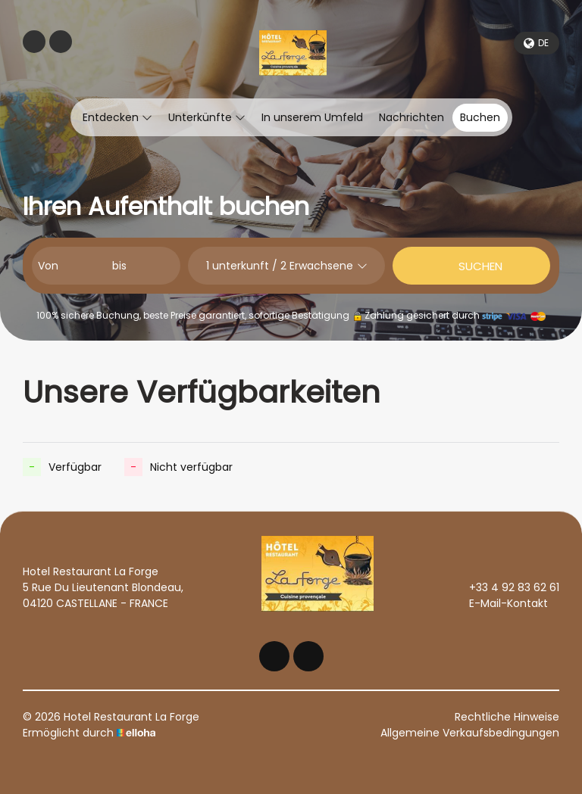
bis (119, 265)
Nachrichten (411, 117)
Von (48, 265)
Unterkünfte (207, 117)
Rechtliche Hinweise (507, 716)
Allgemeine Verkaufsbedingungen (469, 732)
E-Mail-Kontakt (500, 603)
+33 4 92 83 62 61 (505, 587)
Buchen (480, 117)
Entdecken (117, 117)
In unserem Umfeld (312, 117)
